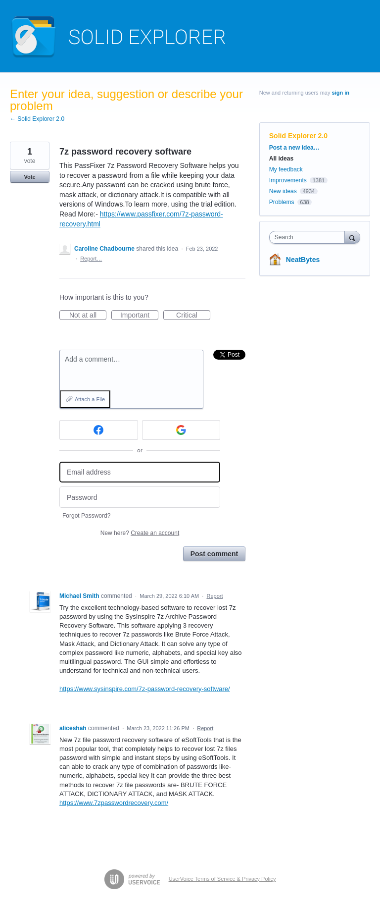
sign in (340, 93)
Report (214, 596)
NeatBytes (303, 260)
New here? (139, 533)
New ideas (283, 191)
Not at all (87, 315)
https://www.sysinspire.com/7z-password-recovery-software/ (144, 689)
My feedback (286, 169)
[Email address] (139, 472)
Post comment (214, 554)
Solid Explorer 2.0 (298, 136)
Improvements (288, 180)
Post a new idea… (294, 147)
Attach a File (90, 399)
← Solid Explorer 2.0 (37, 118)
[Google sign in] (181, 430)
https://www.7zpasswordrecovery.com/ (113, 802)
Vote (29, 177)
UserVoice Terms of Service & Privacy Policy (222, 879)
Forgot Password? (86, 515)
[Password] (139, 497)
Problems (281, 202)
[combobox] (309, 237)
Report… (91, 259)
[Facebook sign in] (98, 430)
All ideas (281, 158)
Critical (193, 315)
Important (139, 315)
